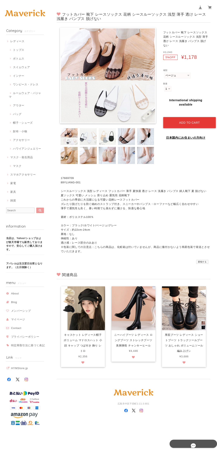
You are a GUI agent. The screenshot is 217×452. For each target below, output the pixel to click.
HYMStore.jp (19, 368)
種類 (165, 70)
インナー (18, 75)
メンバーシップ (21, 310)
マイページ (18, 319)
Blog (14, 302)
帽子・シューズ (23, 122)
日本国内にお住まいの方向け (185, 133)
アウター (18, 105)
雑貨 (13, 200)
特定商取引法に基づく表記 (28, 345)
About (15, 293)
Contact (16, 328)
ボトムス (18, 58)
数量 (165, 83)
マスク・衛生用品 (21, 157)
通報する (202, 262)
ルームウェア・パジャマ (25, 95)
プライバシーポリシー (25, 336)
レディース (17, 41)
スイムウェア (21, 67)
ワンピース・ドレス (25, 84)
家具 (13, 191)
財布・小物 (20, 131)
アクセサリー (21, 140)
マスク (17, 165)
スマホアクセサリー (23, 174)
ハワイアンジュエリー (27, 148)
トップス (18, 49)
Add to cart (188, 118)
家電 (13, 183)
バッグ (17, 114)
